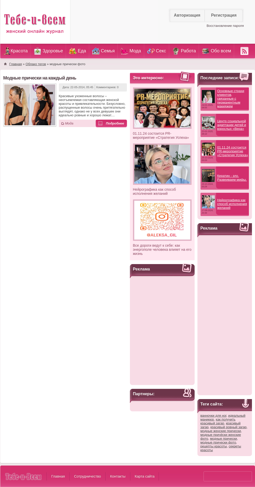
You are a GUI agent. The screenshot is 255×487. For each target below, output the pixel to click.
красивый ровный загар (228, 427)
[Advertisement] (162, 330)
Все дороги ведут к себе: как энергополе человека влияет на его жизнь (162, 249)
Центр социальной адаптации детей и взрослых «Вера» (231, 125)
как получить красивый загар (218, 421)
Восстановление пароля (225, 26)
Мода (69, 123)
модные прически (223, 438)
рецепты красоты (213, 446)
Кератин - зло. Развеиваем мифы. (232, 178)
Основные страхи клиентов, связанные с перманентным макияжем (230, 98)
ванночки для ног (213, 415)
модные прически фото (218, 442)
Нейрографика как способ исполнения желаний (154, 191)
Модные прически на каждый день (39, 78)
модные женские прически (220, 431)
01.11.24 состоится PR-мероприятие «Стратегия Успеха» (161, 135)
